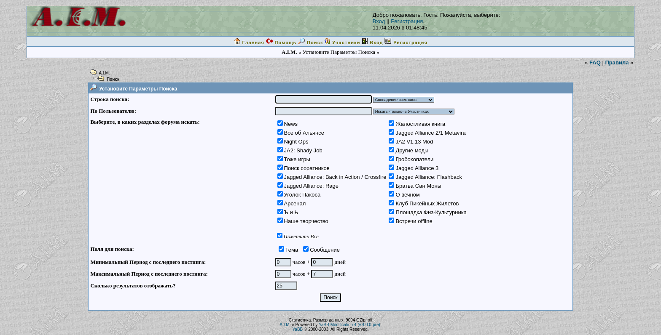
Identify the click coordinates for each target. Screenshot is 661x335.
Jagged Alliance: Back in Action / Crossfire (335, 177)
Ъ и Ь (291, 212)
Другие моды (411, 150)
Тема (291, 250)
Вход (379, 21)
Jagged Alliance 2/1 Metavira (430, 133)
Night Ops (296, 141)
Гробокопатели (414, 159)
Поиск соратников (307, 168)
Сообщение (325, 250)
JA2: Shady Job (303, 150)
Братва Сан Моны (418, 186)
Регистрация (407, 21)
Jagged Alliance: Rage (311, 186)
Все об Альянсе (304, 133)
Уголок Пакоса (302, 194)
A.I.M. (104, 73)
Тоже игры (297, 159)
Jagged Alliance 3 (416, 168)
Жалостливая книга (420, 124)
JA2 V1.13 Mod (414, 141)
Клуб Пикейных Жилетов (427, 203)
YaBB (297, 329)
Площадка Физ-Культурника (431, 212)
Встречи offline (413, 221)
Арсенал (295, 203)
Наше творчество (306, 221)
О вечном (407, 194)
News (291, 124)
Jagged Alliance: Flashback (428, 177)
